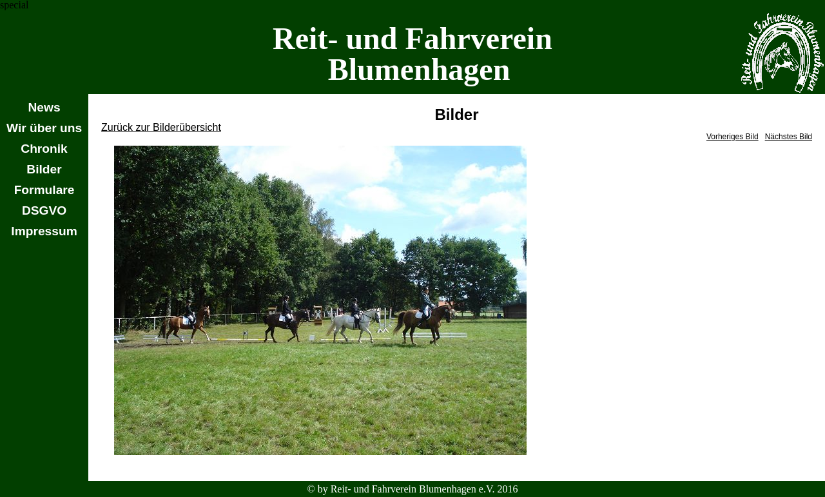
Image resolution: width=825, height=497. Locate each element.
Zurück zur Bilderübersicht (161, 127)
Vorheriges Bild (732, 136)
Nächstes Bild (788, 136)
